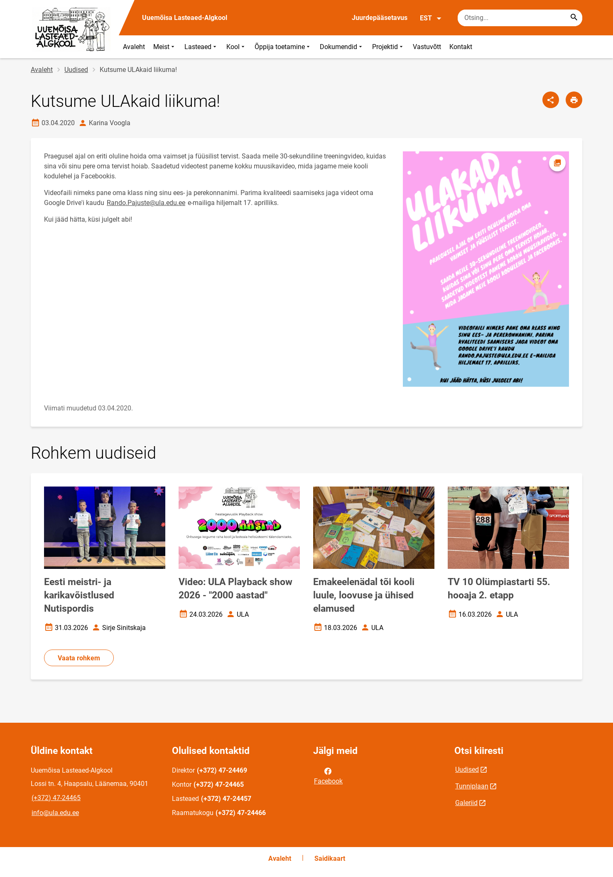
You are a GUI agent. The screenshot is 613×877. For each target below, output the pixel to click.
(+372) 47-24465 (56, 798)
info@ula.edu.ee (55, 813)
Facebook (328, 776)
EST (431, 18)
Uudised (76, 70)
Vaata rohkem (79, 658)
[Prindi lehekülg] (574, 99)
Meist (164, 47)
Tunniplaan (471, 786)
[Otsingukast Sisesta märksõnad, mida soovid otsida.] (520, 18)
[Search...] (574, 18)
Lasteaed (201, 47)
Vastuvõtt (427, 47)
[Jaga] (550, 99)
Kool (236, 47)
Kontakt (460, 47)
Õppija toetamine (283, 47)
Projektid (388, 47)
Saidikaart (329, 858)
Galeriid (466, 803)
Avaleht (134, 47)
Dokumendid (342, 47)
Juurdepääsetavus (379, 18)
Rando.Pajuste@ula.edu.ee (146, 203)
